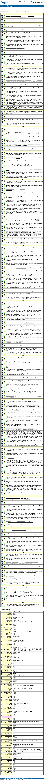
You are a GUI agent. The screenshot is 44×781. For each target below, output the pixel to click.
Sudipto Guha (8, 208)
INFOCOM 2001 (32, 311)
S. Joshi (31, 431)
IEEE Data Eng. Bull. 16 (21, 583)
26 (16, 620)
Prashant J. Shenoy (20, 517)
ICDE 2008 (19, 30)
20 (1, 640)
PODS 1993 (11, 576)
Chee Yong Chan (9, 63)
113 (20, 647)
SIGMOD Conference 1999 (18, 425)
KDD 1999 (8, 417)
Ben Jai (12, 333)
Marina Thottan (25, 68)
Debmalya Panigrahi (16, 44)
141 (29, 711)
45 (1, 677)
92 (29, 622)
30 (16, 621)
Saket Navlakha (9, 59)
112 (13, 634)
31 (1, 657)
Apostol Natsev (9, 164)
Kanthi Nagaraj (9, 32)
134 (40, 622)
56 (1, 693)
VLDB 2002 (16, 271)
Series (13, 778)
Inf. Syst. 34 (17, 20)
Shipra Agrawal (9, 87)
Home (2, 778)
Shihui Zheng (32, 278)
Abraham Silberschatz (27, 234)
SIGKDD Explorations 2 (32, 392)
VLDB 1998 (11, 458)
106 (17, 660)
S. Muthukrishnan (24, 135)
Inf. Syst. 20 (24, 550)
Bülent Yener (22, 255)
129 (18, 611)
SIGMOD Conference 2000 (17, 370)
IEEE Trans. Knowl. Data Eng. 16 (19, 165)
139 (20, 640)
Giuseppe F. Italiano (9, 255)
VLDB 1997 (35, 486)
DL (7, 11)
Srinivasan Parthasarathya (10, 68)
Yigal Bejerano (8, 123)
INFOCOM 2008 (15, 45)
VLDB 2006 (30, 120)
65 (1, 706)
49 (15, 657)
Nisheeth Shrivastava (17, 16)
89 (27, 622)
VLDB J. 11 (21, 298)
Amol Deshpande (9, 637)
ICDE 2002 (22, 248)
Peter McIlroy (15, 318)
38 (13, 657)
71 (13, 637)
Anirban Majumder (9, 16)
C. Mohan (24, 119)
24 (1, 645)
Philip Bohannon (9, 132)
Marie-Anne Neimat (15, 554)
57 (13, 629)
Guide (10, 11)
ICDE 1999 (34, 406)
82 (13, 618)
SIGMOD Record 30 (33, 349)
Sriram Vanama (22, 55)
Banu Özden (8, 477)
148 (20, 699)
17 (1, 636)
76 (34, 648)
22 (1, 643)
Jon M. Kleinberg (15, 329)
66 (18, 657)
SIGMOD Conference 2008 (14, 56)
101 (15, 618)
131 (24, 647)
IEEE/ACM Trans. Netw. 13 (25, 149)
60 (22, 648)
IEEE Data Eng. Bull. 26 (28, 220)
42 (20, 622)
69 (13, 660)
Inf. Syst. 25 (16, 385)
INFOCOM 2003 (18, 182)
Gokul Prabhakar (9, 144)
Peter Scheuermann (8, 738)
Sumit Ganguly (8, 83)
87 (18, 649)
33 (18, 622)
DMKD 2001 (11, 303)
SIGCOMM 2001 (25, 315)
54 (25, 621)
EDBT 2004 (19, 154)
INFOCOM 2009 (22, 17)
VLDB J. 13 (18, 177)
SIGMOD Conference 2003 (17, 201)
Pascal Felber (8, 223)
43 (15, 616)
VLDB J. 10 (18, 353)
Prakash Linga (14, 28)
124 (13, 611)
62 (22, 622)
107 (18, 617)
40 (13, 648)
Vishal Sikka (34, 119)
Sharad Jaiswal (13, 48)
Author (30, 778)
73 (15, 688)
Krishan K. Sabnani (30, 83)
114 (15, 638)
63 (15, 629)
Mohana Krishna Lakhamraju (11, 373)
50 (1, 684)
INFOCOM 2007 (12, 92)
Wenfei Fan (21, 132)
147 (17, 638)
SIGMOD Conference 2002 (21, 264)
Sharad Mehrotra (9, 336)
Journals (10, 778)
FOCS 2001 (11, 307)
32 (1, 659)
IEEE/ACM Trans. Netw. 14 (11, 124)
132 (18, 640)
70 (13, 614)
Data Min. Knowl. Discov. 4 (14, 381)
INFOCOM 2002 (14, 252)
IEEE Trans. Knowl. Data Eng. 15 (12, 228)
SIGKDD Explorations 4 (25, 294)
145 (20, 636)
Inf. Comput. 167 (35, 337)
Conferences (6, 778)
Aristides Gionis (17, 211)
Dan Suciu (13, 349)
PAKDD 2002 (8, 260)
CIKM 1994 (13, 559)
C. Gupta (23, 431)
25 (1, 647)
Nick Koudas (19, 348)
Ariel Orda (19, 147)
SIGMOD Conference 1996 (22, 518)
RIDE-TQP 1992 (18, 596)
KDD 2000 (24, 362)
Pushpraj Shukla (34, 40)
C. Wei (21, 433)
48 (13, 666)
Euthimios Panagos (9, 498)
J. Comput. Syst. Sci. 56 (26, 473)
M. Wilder (18, 433)
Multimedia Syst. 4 (18, 525)
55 (16, 657)
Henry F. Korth (27, 336)
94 (1, 750)
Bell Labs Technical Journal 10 (15, 145)
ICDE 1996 (25, 502)
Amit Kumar (28, 72)
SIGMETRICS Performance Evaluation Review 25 (18, 493)
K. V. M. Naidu (15, 32)
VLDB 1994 (27, 563)
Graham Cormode (9, 135)
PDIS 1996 (31, 514)
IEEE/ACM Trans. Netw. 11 (15, 239)
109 (19, 660)
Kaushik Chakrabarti (10, 352)
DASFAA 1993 (31, 572)
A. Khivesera (35, 431)
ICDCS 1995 (17, 531)
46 (1, 678)
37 (1, 666)
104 (16, 617)
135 (13, 726)
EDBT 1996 (27, 499)
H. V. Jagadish (23, 498)
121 (22, 617)
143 (18, 699)
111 (15, 714)
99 (32, 649)
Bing (25, 11)
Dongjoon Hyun (17, 215)
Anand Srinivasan (31, 16)
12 (1, 627)
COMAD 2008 (8, 26)
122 (13, 613)
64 (13, 664)
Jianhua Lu (23, 140)
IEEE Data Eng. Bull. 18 (10, 546)
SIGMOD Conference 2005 (33, 133)
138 (16, 699)
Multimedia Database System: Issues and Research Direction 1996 (20, 522)
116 (13, 728)
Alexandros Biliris (16, 498)
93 (29, 621)
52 (18, 648)
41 (15, 648)
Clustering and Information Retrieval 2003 (14, 209)
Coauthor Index (5, 609)
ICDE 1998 (12, 450)
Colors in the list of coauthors (5, 776)
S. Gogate (19, 431)
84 (20, 631)
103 (13, 617)
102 (13, 647)
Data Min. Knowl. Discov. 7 (17, 216)
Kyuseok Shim (20, 164)
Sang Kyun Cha (9, 119)
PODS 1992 (26, 592)
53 (13, 659)
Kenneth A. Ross (9, 348)
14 (15, 620)
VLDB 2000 (18, 378)
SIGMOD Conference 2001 (16, 319)
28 (1, 653)
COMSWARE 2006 (9, 113)
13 (1, 629)
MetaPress (18, 11)
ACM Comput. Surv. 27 (10, 542)
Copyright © (2, 779)
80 (39, 648)
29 (15, 621)
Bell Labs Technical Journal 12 (24, 100)
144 (13, 709)
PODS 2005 (20, 129)
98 (15, 668)
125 (16, 636)
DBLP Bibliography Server (16, 8)
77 (15, 631)
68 (13, 643)
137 (13, 715)
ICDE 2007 (16, 88)
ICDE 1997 (8, 478)
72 (27, 621)
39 (1, 668)
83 (18, 631)
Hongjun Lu (18, 140)
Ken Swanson (9, 760)
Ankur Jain (13, 106)
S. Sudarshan (34, 234)
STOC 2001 (34, 330)
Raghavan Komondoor (15, 436)
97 (29, 649)
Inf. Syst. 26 (12, 342)
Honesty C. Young (9, 769)
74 (25, 622)
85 (15, 649)
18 (1, 637)
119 (31, 621)
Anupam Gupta (22, 72)
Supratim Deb (8, 28)
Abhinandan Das (9, 160)
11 (1, 625)
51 (1, 685)
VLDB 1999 (20, 441)
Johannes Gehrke (22, 19)
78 (15, 614)
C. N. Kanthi (14, 102)
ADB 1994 (12, 555)
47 (13, 625)
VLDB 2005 (24, 141)
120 (22, 647)
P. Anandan (14, 119)
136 (30, 631)
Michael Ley (15, 779)
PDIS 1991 (30, 605)
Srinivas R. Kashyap (9, 40)
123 (13, 636)
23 (13, 621)
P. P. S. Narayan (15, 111)
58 (13, 690)
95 (15, 625)
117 (19, 641)
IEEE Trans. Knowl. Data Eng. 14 (16, 283)
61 (13, 668)
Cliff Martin (22, 357)
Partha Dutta (8, 48)
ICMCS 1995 (17, 534)
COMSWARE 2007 (20, 69)
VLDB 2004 (17, 161)
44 (16, 648)
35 (1, 663)
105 (13, 624)
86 (13, 638)
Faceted (22, 778)
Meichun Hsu (19, 119)
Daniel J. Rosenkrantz (32, 348)
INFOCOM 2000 (33, 358)
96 (25, 631)
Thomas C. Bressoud (10, 189)
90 (22, 631)
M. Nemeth (26, 432)
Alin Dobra (8, 19)
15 (1, 633)
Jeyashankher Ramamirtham (19, 40)
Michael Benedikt (9, 204)
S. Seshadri (29, 211)
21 (1, 641)
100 (20, 657)
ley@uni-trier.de (20, 779)
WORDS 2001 (26, 334)
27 (18, 620)
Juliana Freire (26, 204)
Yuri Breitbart (8, 72)
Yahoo (27, 11)
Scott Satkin (26, 32)
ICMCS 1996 (14, 506)
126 (16, 611)
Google (21, 11)
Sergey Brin (8, 227)
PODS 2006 (22, 117)
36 (13, 616)
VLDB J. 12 (16, 243)
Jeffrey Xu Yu (13, 140)
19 (1, 638)
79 (18, 688)
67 (23, 622)
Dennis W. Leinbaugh (27, 387)
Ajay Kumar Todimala (8, 762)
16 (1, 634)
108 (16, 647)
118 (13, 633)
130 (20, 611)
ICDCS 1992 (17, 588)
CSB (14, 11)
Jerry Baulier (8, 431)
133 (13, 656)
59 (1, 697)
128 (16, 640)
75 (15, 660)
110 (35, 622)
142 (16, 680)
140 (22, 640)
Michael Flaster (15, 132)
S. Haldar (27, 431)
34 (18, 621)
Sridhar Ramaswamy (10, 369)
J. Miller (15, 432)
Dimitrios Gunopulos (10, 391)
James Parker (21, 467)
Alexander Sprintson (31, 147)
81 (1, 729)
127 (13, 640)
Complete (27, 778)
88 (13, 670)
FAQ (23, 8)
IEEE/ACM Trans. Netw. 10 (27, 291)
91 (1, 745)
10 (13, 620)
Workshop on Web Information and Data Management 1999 (24, 445)
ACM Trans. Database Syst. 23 (32, 465)
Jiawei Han (15, 348)
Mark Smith (23, 76)
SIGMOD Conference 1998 (15, 454)
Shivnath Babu (8, 293)
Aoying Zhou (38, 278)
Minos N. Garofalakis (15, 19)
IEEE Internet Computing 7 (20, 224)
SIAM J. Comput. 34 (13, 173)
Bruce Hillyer (8, 412)
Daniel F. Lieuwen (16, 488)
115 (20, 617)
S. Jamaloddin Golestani (10, 76)
